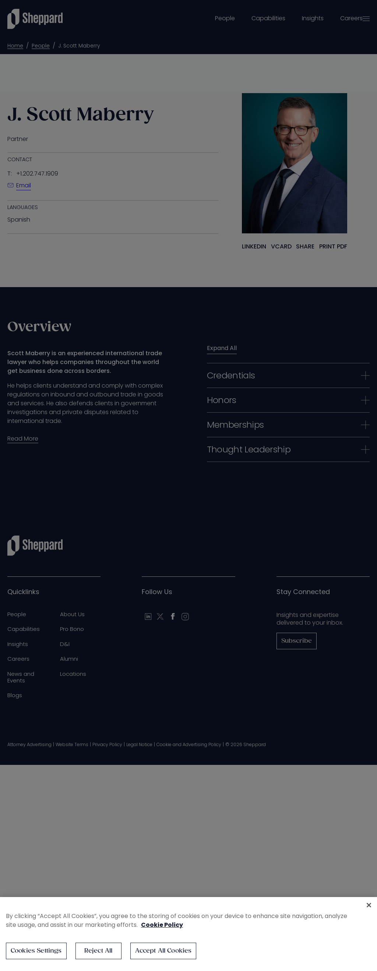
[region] (188, 934)
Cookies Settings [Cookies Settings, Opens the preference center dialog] (36, 950)
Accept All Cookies (163, 950)
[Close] (369, 905)
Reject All (98, 950)
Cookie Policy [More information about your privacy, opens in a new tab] (162, 925)
